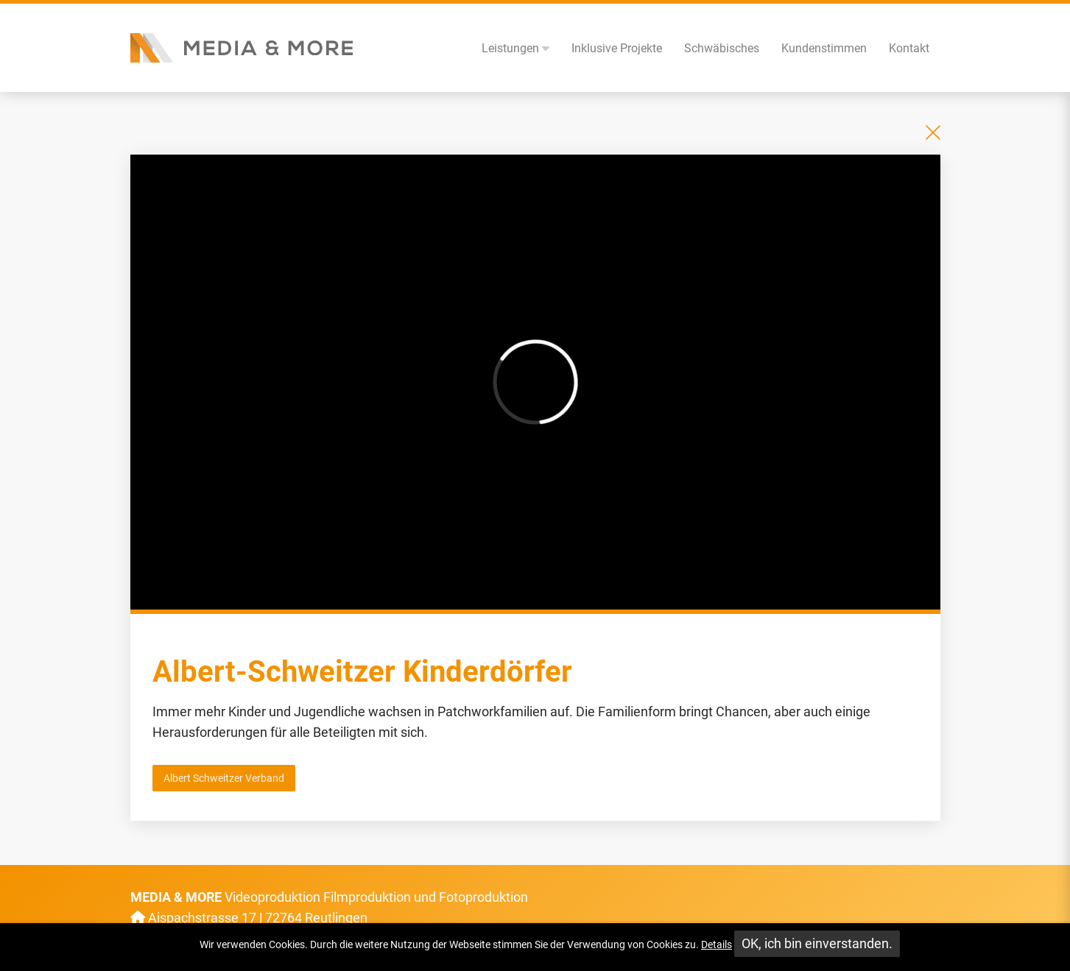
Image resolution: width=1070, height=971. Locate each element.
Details (716, 944)
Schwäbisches (721, 48)
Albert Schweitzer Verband (223, 778)
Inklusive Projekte (616, 48)
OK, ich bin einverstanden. (817, 943)
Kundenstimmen (824, 48)
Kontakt (909, 48)
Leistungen (515, 48)
